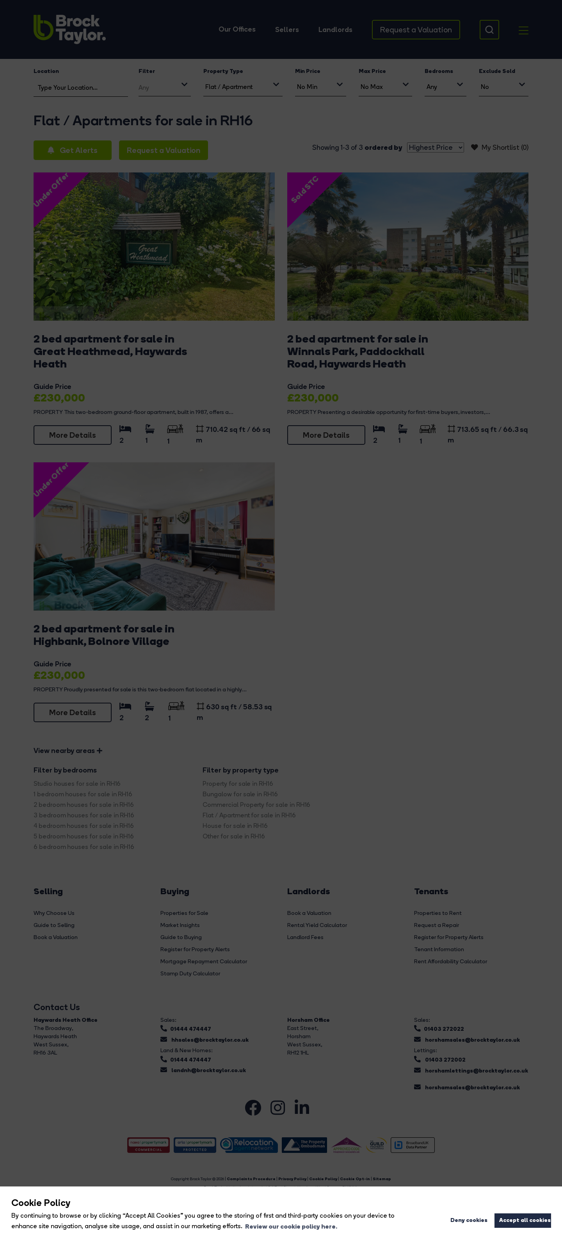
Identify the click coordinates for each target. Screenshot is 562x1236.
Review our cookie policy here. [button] (291, 1226)
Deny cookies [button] (468, 1220)
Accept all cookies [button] (525, 1220)
